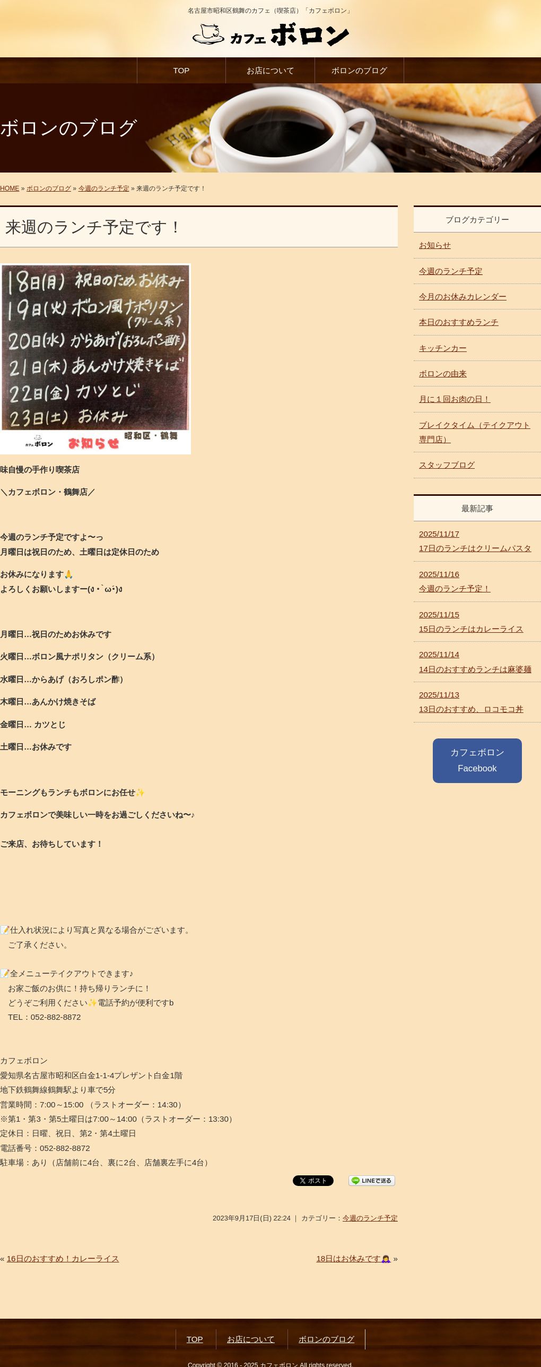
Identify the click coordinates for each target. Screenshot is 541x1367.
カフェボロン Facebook (477, 760)
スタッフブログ (447, 464)
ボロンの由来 (443, 373)
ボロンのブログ (359, 70)
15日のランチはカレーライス (471, 621)
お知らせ (435, 245)
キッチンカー (443, 348)
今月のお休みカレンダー (463, 296)
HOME (9, 188)
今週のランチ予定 (103, 188)
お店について (270, 70)
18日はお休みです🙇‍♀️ (353, 1258)
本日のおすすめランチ (459, 321)
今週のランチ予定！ (455, 581)
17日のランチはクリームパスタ (475, 541)
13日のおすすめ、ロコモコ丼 (471, 701)
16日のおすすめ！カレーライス (63, 1258)
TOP (181, 70)
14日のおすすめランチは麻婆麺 (475, 661)
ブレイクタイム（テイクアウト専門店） (474, 432)
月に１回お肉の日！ (455, 398)
